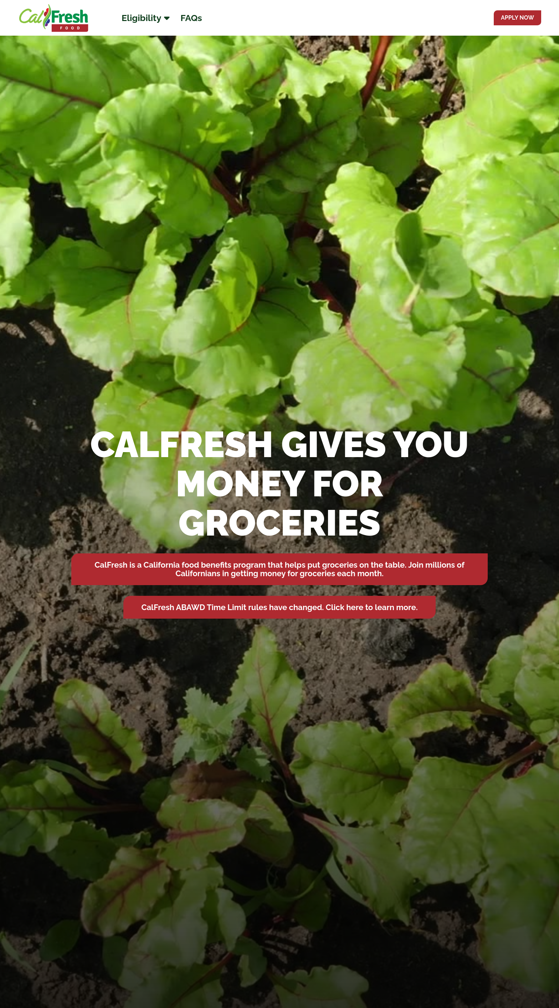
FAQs (191, 17)
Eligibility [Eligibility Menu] (146, 17)
